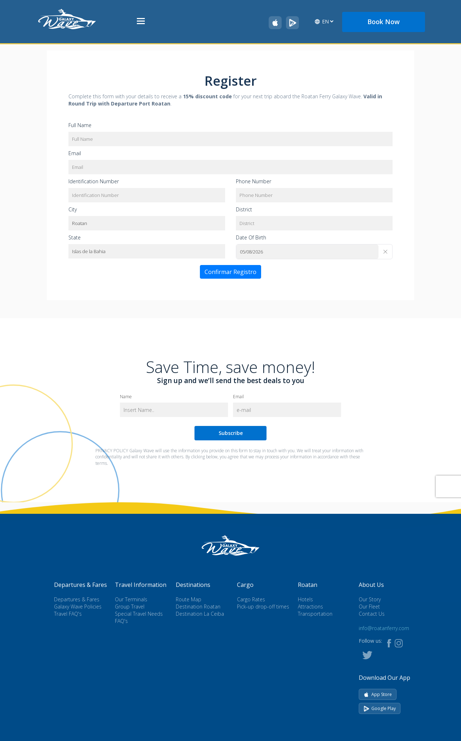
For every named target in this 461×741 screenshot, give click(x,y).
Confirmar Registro (230, 272)
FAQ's (121, 621)
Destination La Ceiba (200, 613)
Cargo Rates (251, 599)
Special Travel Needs (139, 613)
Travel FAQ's (68, 613)
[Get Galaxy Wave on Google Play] (292, 22)
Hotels (305, 599)
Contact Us (372, 613)
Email (74, 153)
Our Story (370, 599)
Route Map (188, 599)
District (244, 209)
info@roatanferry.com (384, 628)
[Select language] (327, 21)
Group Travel (129, 606)
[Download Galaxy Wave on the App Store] (275, 22)
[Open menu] (141, 22)
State (74, 237)
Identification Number (93, 181)
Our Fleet (369, 606)
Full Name (79, 125)
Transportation (315, 613)
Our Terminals (131, 599)
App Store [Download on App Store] (377, 694)
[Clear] (385, 251)
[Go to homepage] (67, 18)
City (72, 209)
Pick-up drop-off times (263, 606)
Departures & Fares (76, 599)
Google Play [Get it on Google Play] (379, 708)
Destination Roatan (198, 606)
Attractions (310, 606)
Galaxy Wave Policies (78, 606)
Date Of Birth (251, 237)
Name (126, 397)
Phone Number (253, 181)
